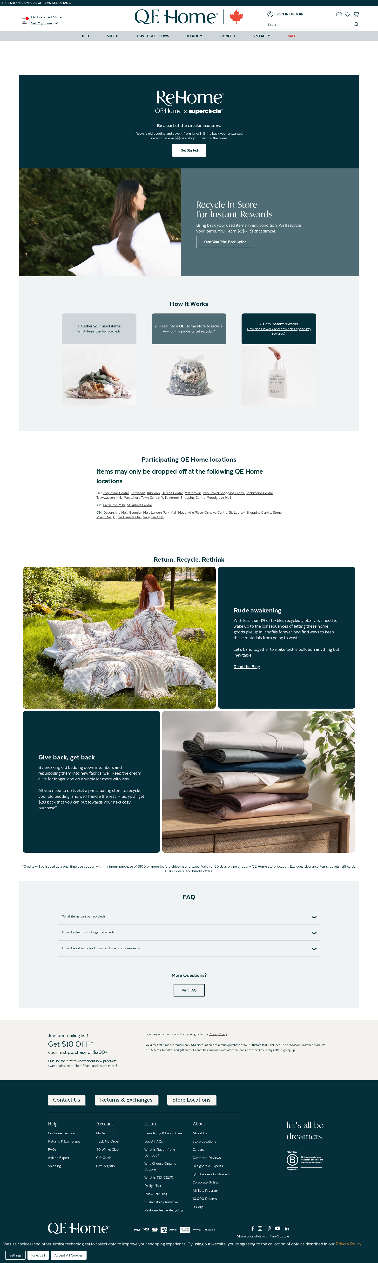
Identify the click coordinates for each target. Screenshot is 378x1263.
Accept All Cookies (68, 1255)
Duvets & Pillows (153, 36)
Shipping (54, 1166)
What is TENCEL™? (159, 1177)
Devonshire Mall (115, 512)
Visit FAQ (189, 990)
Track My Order (107, 1141)
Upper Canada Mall (127, 517)
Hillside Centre (172, 493)
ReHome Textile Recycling (163, 1210)
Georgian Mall (139, 512)
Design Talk (152, 1186)
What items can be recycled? (99, 331)
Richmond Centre (259, 493)
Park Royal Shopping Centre (224, 493)
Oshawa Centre (215, 512)
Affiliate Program (205, 1190)
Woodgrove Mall (219, 497)
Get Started (189, 150)
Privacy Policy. (218, 1034)
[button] (45, 23)
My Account (105, 1133)
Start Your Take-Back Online (225, 242)
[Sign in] (278, 14)
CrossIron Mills (114, 505)
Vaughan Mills (153, 517)
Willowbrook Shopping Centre (183, 497)
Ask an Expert (58, 1158)
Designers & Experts (208, 1166)
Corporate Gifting (205, 1182)
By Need (227, 36)
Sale (292, 36)
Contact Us (66, 1100)
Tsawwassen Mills (109, 497)
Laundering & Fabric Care (163, 1133)
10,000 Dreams (205, 1199)
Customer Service (61, 1133)
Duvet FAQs (153, 1141)
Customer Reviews (207, 1158)
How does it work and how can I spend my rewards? (279, 331)
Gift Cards (103, 1158)
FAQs (52, 1149)
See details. (61, 3)
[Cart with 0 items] (356, 14)
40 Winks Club (107, 1149)
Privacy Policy (348, 1244)
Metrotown (193, 493)
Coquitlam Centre (116, 493)
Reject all (38, 1255)
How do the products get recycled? (189, 331)
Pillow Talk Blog (155, 1194)
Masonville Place (190, 512)
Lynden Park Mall (163, 512)
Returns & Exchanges (126, 1100)
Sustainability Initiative (161, 1202)
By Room (194, 36)
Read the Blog (247, 666)
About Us (200, 1133)
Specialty (261, 36)
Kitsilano (153, 493)
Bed (85, 36)
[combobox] (310, 24)
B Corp (198, 1207)
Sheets (113, 36)
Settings (15, 1255)
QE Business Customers (211, 1174)
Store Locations (191, 1100)
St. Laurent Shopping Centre (250, 512)
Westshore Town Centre (142, 497)
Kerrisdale (138, 493)
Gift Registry (105, 1166)
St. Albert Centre (139, 505)
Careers (198, 1149)
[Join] (299, 14)
